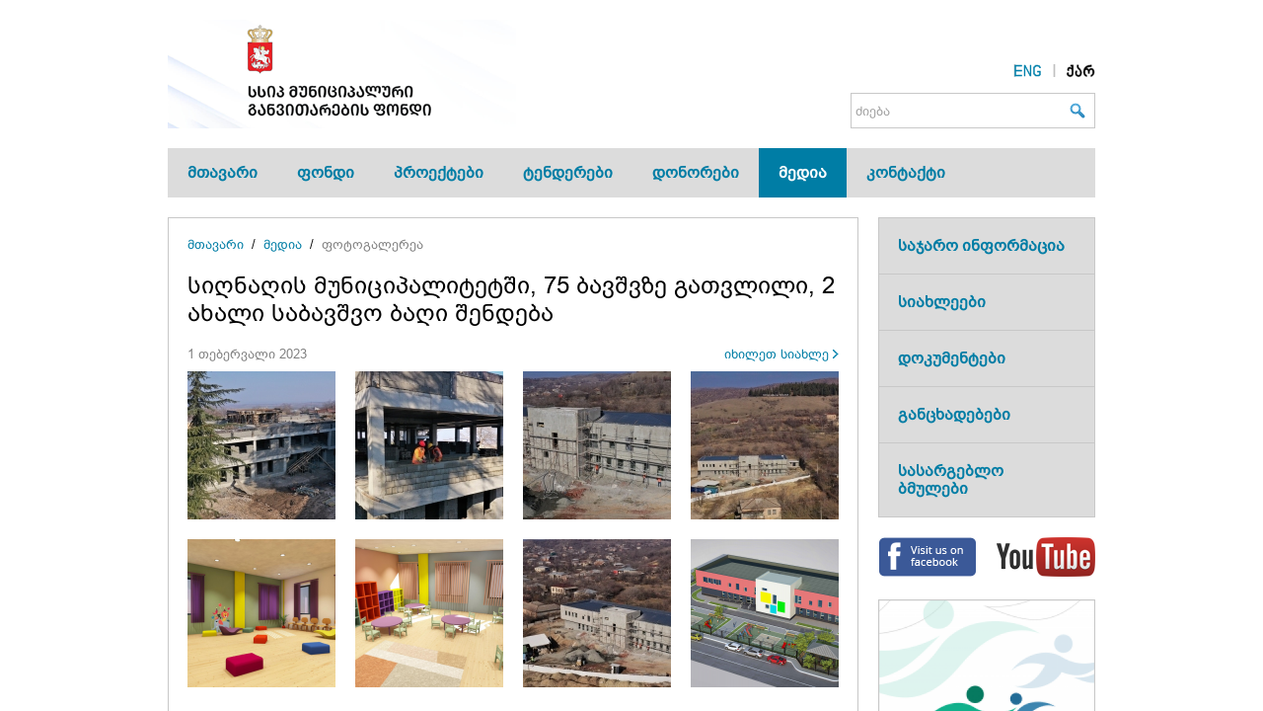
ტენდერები (568, 172)
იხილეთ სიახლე (776, 354)
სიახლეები (942, 301)
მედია (803, 172)
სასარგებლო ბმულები (950, 479)
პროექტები (438, 172)
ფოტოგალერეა (372, 244)
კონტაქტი (905, 172)
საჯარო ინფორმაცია (981, 245)
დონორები (695, 172)
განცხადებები (954, 414)
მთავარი (222, 172)
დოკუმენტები (951, 358)
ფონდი (325, 172)
